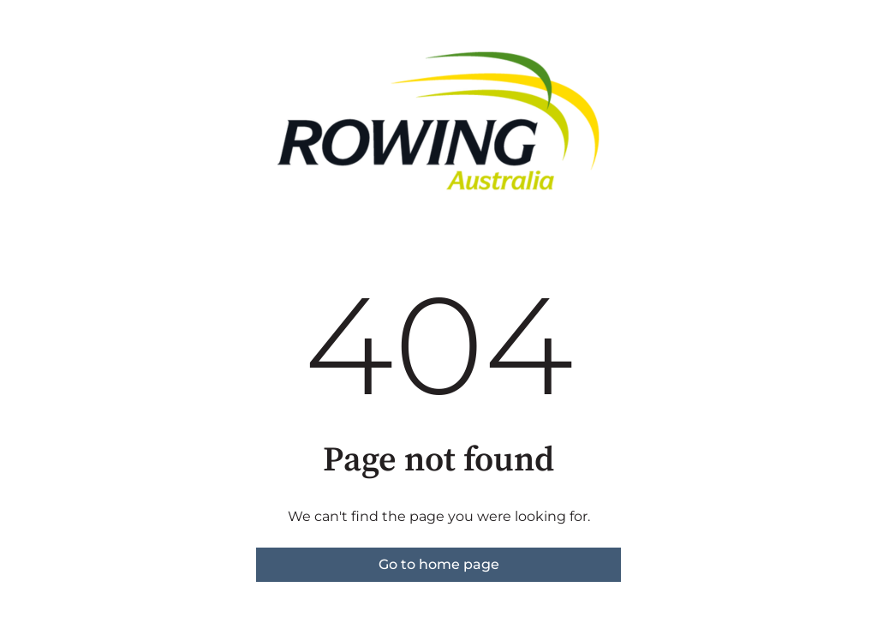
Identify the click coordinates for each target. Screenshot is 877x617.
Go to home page (439, 564)
